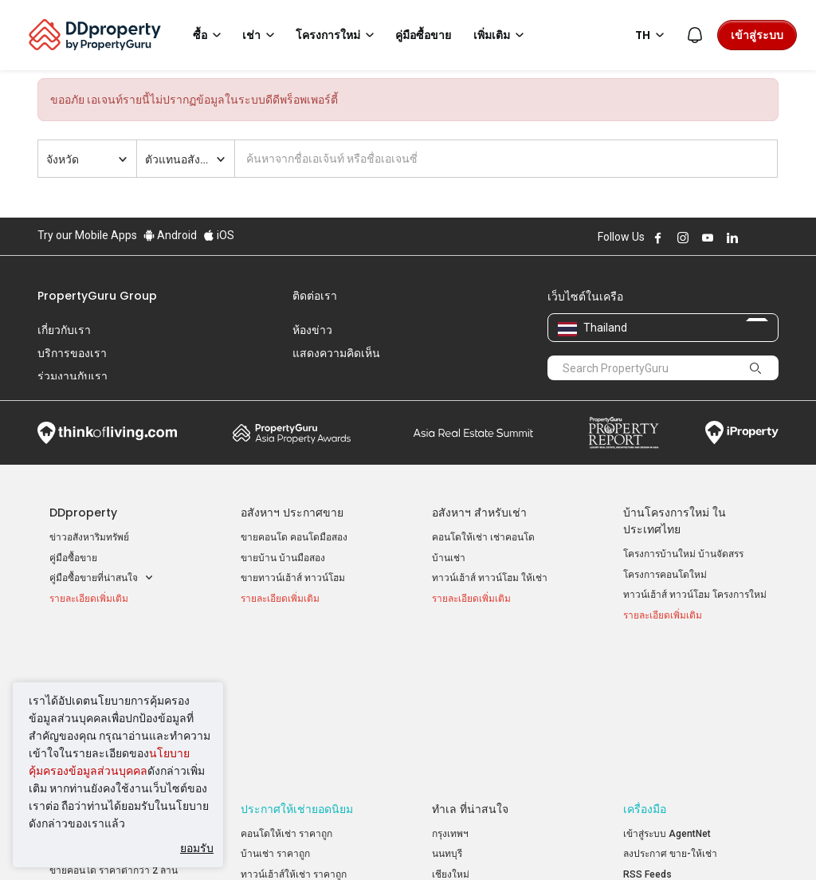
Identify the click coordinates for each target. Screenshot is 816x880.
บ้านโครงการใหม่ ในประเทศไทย (674, 521)
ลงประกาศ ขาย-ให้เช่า (670, 712)
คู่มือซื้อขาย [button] (423, 35)
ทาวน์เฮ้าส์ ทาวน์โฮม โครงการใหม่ (695, 594)
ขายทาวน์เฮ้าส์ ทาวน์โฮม (293, 577)
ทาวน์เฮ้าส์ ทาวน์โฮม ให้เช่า (489, 577)
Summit (473, 433)
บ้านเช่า (448, 558)
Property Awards (291, 433)
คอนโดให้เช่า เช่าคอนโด (483, 537)
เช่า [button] (261, 35)
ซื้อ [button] (209, 35)
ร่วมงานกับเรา (72, 376)
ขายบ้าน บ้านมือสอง (283, 558)
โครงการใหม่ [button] (337, 35)
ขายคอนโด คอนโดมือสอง (294, 537)
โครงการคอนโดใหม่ (665, 574)
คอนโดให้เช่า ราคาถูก (286, 692)
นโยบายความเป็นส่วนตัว (380, 843)
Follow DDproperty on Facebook (658, 237)
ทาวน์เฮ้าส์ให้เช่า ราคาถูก (294, 733)
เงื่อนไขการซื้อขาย (505, 843)
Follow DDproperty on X (753, 237)
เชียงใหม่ (450, 733)
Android (170, 235)
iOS (218, 235)
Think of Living (107, 433)
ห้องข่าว (312, 330)
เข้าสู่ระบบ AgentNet (667, 692)
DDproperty (83, 513)
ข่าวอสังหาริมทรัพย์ (89, 537)
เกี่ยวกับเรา (64, 330)
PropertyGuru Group (97, 296)
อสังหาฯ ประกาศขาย (292, 513)
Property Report (623, 433)
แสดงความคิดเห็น (336, 353)
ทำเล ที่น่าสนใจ (470, 668)
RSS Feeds (647, 733)
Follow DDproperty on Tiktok (772, 237)
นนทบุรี (447, 712)
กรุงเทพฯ (450, 692)
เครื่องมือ (644, 668)
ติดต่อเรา (314, 296)
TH (652, 35)
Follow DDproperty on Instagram (682, 237)
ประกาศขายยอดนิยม (100, 668)
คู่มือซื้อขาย (73, 558)
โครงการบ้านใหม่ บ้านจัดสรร (683, 554)
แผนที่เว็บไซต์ (652, 753)
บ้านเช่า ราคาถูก (275, 712)
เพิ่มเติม (501, 35)
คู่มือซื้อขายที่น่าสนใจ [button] (101, 578)
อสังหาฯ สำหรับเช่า (479, 513)
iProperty (742, 433)
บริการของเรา (72, 353)
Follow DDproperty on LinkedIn (732, 237)
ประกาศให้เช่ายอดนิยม (297, 668)
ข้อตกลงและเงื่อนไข (251, 843)
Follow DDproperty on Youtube (707, 237)
